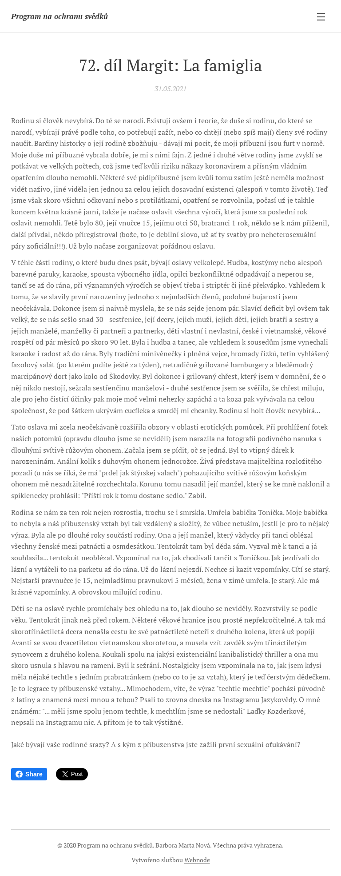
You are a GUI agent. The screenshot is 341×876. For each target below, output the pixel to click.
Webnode (197, 860)
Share (29, 774)
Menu (321, 16)
